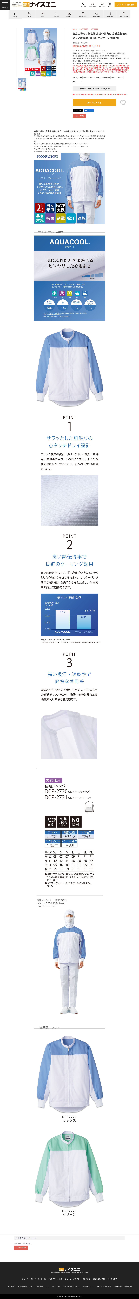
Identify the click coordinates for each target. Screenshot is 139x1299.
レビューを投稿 (79, 116)
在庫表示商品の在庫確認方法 (123, 1286)
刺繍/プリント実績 (55, 1279)
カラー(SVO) (77, 77)
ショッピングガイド (72, 1279)
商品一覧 (25, 1279)
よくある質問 (112, 1279)
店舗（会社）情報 (99, 1279)
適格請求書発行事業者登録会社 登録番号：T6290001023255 (69, 1272)
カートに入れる (94, 102)
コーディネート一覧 (38, 1279)
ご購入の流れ (11, 1286)
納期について (56, 1286)
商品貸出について (88, 1286)
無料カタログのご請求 (104, 1286)
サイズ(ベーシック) (102, 77)
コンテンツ (86, 1279)
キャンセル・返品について (71, 1286)
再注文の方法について (25, 1286)
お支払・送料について (42, 1286)
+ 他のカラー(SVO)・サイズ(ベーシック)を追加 (94, 89)
